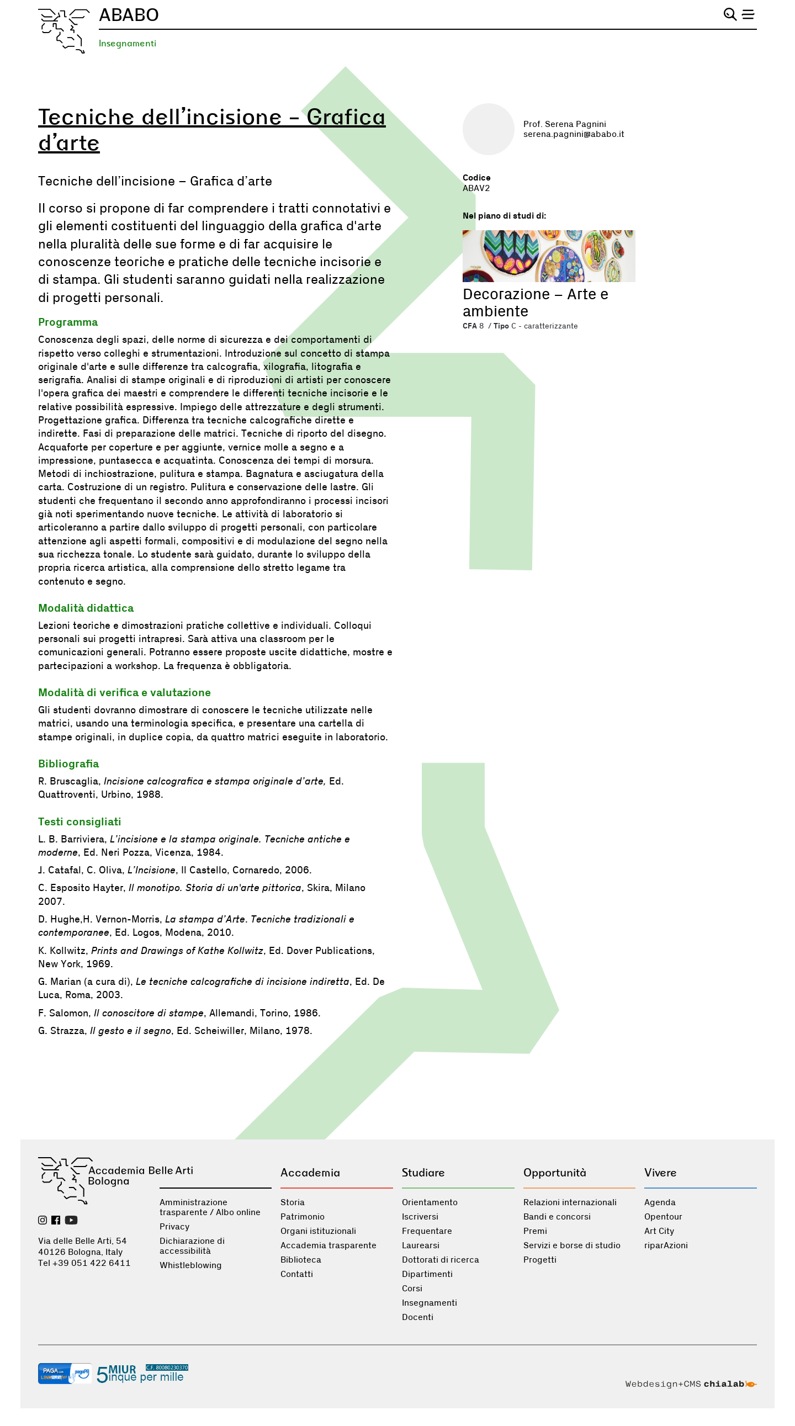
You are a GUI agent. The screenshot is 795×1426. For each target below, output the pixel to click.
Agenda (660, 1202)
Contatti (296, 1274)
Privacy (174, 1227)
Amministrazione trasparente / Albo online (210, 1207)
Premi (535, 1231)
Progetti (539, 1260)
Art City (659, 1231)
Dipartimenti (427, 1274)
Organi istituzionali (318, 1231)
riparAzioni (666, 1245)
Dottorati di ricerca (440, 1260)
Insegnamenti (127, 43)
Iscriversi (420, 1217)
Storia (292, 1202)
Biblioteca (300, 1260)
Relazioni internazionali (570, 1202)
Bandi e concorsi (557, 1217)
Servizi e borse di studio (572, 1245)
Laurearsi (420, 1245)
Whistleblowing (191, 1265)
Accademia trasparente (328, 1245)
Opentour (663, 1217)
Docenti (417, 1317)
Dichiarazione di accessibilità (192, 1246)
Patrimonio (302, 1217)
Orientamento (430, 1202)
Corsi (412, 1289)
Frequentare (427, 1231)
